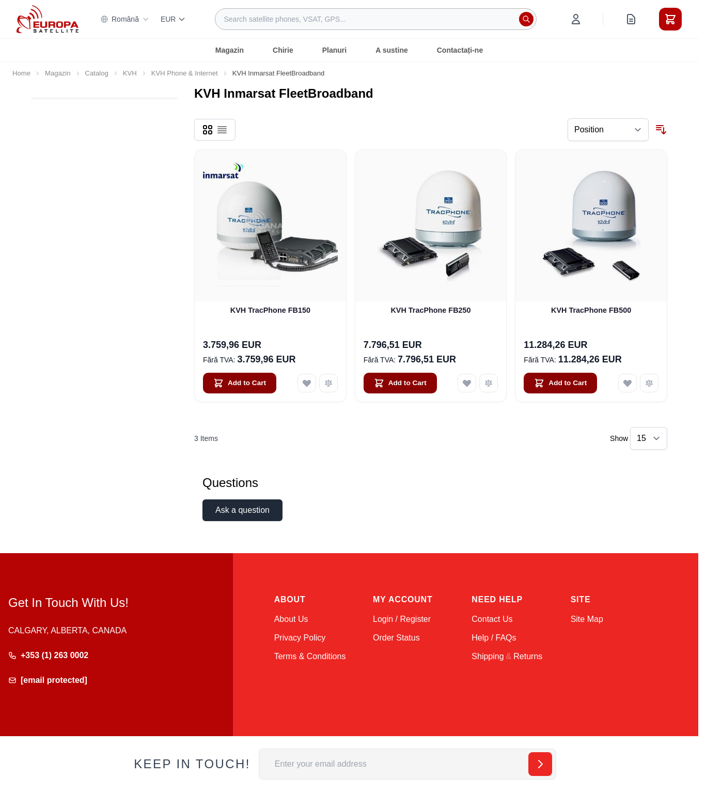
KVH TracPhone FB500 (591, 310)
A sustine (391, 50)
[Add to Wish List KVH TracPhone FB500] (627, 383)
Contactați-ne (460, 50)
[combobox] (376, 19)
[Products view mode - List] (222, 130)
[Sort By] (608, 129)
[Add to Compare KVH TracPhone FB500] (649, 383)
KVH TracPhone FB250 (430, 310)
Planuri (334, 50)
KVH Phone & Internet (184, 73)
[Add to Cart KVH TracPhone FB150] (239, 383)
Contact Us (492, 619)
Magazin (229, 50)
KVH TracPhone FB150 (270, 310)
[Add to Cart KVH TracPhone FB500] (560, 383)
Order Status (396, 637)
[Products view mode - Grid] (207, 130)
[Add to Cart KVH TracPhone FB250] (400, 383)
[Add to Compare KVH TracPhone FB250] (488, 383)
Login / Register (402, 619)
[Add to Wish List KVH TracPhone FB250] (467, 383)
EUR (173, 19)
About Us (291, 619)
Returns (527, 656)
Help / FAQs (494, 637)
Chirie (283, 50)
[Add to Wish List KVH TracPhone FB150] (306, 383)
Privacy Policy (300, 637)
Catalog (96, 73)
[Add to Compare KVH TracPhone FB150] (328, 383)
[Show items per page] (648, 438)
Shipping (488, 656)
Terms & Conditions (310, 656)
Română (124, 19)
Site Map (587, 619)
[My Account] (576, 19)
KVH (130, 73)
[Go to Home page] (48, 19)
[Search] (526, 19)
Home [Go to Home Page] (21, 73)
